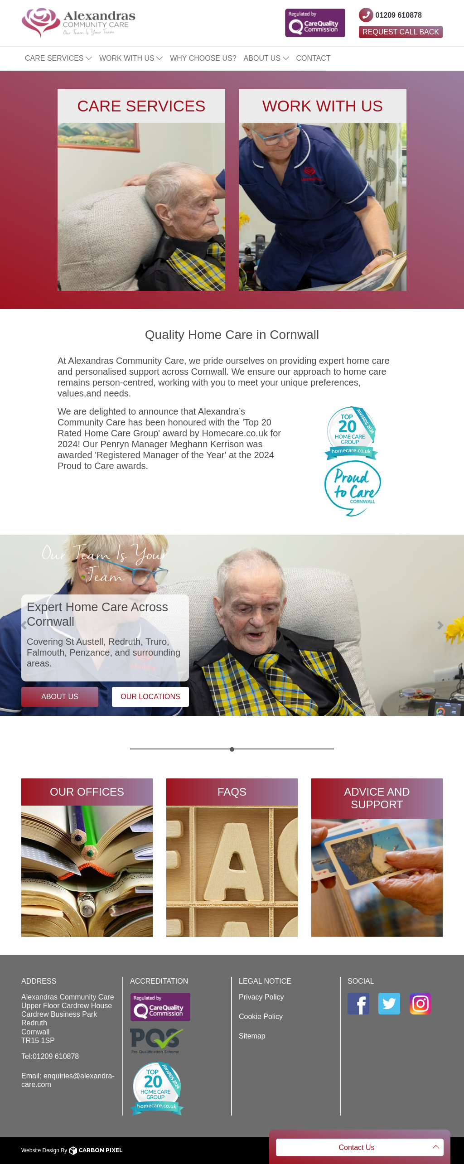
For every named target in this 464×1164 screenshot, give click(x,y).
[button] (35, 625)
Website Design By (72, 1150)
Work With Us (131, 58)
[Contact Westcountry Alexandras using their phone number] (390, 15)
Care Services (58, 58)
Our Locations (150, 696)
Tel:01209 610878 (50, 1056)
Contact (313, 58)
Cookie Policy (261, 1016)
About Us (266, 58)
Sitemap (252, 1036)
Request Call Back (400, 32)
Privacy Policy (261, 997)
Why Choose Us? (203, 58)
